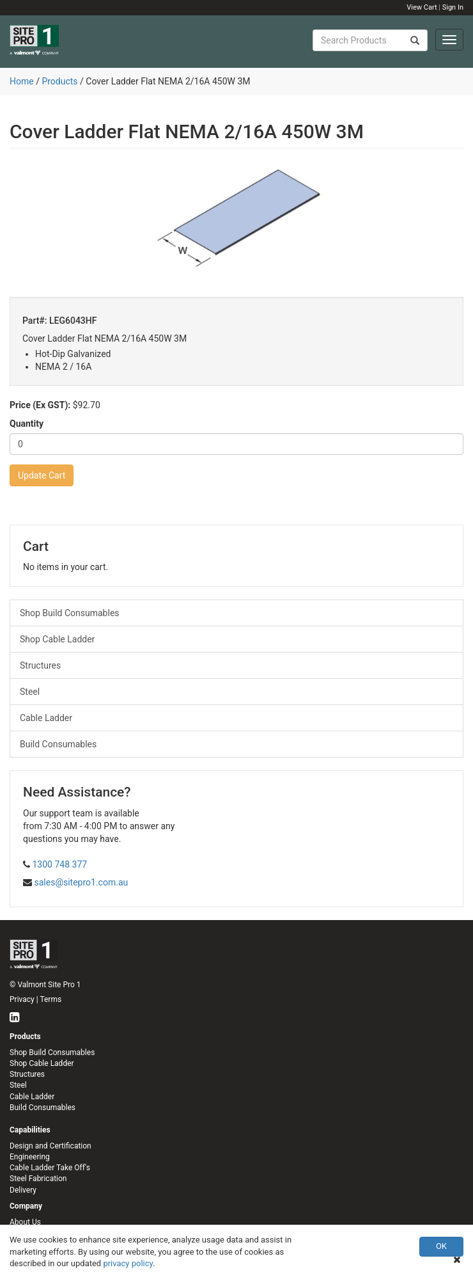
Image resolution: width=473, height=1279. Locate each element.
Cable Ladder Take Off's (50, 1167)
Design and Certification (50, 1145)
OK (441, 1246)
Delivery (23, 1190)
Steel (30, 692)
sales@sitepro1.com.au (81, 882)
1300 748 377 (59, 864)
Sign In (452, 7)
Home (22, 81)
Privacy (22, 999)
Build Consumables (58, 744)
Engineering (30, 1156)
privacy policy (128, 1263)
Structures (40, 665)
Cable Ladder (46, 718)
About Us (25, 1222)
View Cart (422, 7)
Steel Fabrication (38, 1178)
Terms (50, 999)
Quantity (26, 423)
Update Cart (41, 475)
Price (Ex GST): (40, 405)
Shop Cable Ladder (57, 639)
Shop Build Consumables (70, 613)
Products (59, 81)
